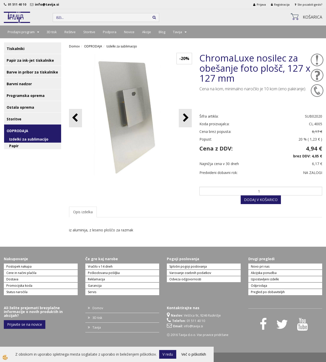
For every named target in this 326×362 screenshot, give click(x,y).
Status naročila (17, 292)
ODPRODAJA (93, 46)
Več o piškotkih (193, 354)
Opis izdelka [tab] (83, 211)
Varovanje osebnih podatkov (190, 273)
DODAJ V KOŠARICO (261, 199)
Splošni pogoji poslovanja (188, 266)
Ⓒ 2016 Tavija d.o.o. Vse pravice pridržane (197, 335)
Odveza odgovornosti (185, 279)
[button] (185, 118)
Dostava (12, 279)
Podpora (109, 32)
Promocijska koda (19, 285)
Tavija (177, 32)
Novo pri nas (260, 266)
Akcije (146, 32)
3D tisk (52, 32)
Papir (14, 145)
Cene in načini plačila (21, 273)
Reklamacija (96, 279)
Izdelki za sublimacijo (28, 139)
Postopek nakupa (19, 266)
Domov (74, 46)
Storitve (89, 32)
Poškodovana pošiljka (104, 273)
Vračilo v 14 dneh (100, 266)
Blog (162, 32)
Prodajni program (21, 32)
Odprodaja (259, 285)
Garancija (95, 285)
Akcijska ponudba (264, 273)
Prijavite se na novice (24, 324)
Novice (129, 32)
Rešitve (70, 32)
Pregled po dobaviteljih (268, 292)
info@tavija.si (48, 4)
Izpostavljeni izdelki (265, 279)
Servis (92, 292)
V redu (167, 354)
